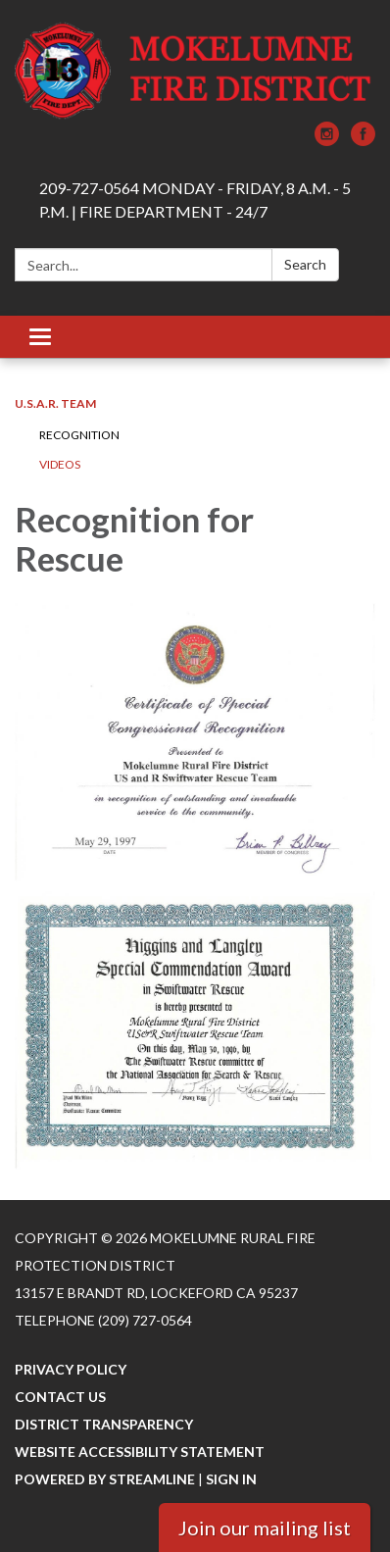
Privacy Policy (70, 1369)
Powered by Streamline (105, 1479)
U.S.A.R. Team (55, 403)
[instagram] (327, 139)
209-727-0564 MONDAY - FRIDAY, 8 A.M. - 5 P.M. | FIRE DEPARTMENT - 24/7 (195, 199)
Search (305, 264)
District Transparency (104, 1424)
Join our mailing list (264, 1527)
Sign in (231, 1479)
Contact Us (60, 1396)
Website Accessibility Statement (140, 1451)
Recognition (79, 434)
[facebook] (363, 139)
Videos (59, 464)
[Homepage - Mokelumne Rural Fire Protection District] (195, 71)
